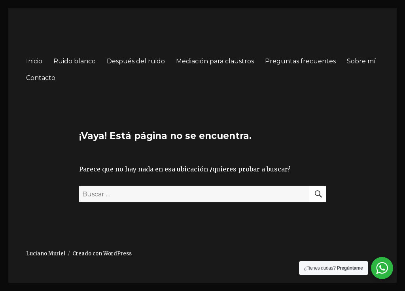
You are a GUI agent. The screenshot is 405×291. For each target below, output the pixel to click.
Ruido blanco (74, 61)
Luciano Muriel (45, 253)
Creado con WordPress (102, 253)
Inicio (34, 61)
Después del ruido (136, 61)
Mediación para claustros (215, 61)
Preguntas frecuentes (300, 61)
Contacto (40, 78)
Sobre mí (361, 61)
